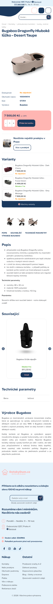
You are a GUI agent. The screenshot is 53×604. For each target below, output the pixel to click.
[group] (26, 349)
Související (16, 232)
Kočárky (12, 24)
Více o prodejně (22, 147)
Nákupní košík (41, 10)
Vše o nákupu (7, 581)
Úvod (4, 24)
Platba (4, 578)
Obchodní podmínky (10, 571)
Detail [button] (26, 375)
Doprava (5, 574)
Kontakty (5, 564)
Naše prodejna (8, 567)
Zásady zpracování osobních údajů (24, 503)
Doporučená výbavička (31, 571)
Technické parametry (36, 232)
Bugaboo (24, 104)
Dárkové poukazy (29, 567)
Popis (4, 232)
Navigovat (37, 2)
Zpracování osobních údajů (33, 578)
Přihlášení (34, 10)
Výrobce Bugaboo (11, 235)
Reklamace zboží (9, 588)
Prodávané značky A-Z (31, 564)
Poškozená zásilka (9, 585)
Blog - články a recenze (32, 574)
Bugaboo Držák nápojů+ (26, 359)
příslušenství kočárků (26, 24)
